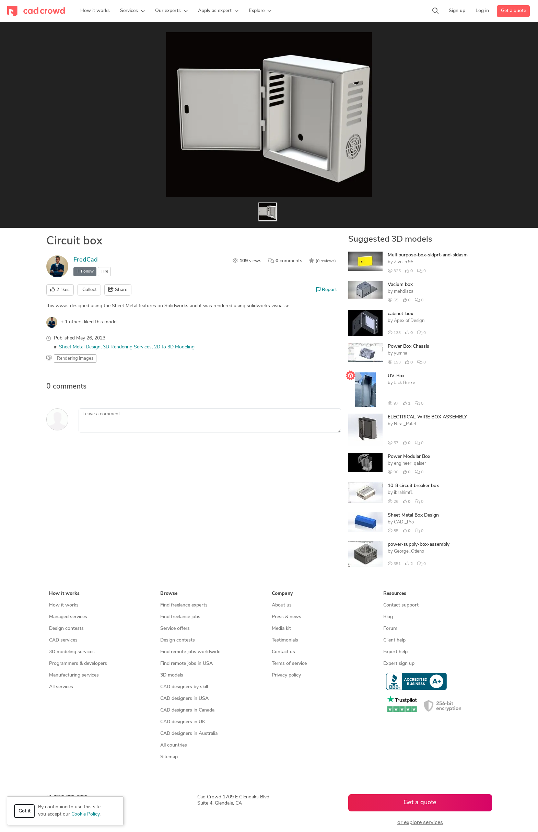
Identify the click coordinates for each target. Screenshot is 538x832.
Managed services (68, 617)
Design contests (66, 628)
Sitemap (169, 757)
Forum (390, 628)
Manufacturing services (74, 675)
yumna (400, 353)
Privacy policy (286, 675)
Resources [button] (394, 593)
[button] (132, 11)
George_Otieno (409, 551)
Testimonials (285, 640)
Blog (388, 617)
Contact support (401, 605)
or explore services (420, 822)
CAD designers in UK (182, 722)
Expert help (395, 652)
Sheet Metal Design (80, 347)
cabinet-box (400, 313)
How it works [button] (64, 593)
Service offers (175, 628)
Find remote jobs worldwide (190, 652)
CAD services (63, 640)
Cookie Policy (85, 814)
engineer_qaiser (410, 463)
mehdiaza (403, 291)
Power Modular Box (409, 456)
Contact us (283, 652)
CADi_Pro (404, 522)
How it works (64, 605)
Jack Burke (404, 383)
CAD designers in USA (184, 698)
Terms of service (289, 663)
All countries (173, 745)
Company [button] (282, 593)
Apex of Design (409, 321)
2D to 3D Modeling (174, 347)
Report (326, 289)
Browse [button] (168, 593)
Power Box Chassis (408, 346)
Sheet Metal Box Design (413, 515)
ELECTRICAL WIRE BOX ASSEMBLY (427, 417)
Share (117, 289)
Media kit (281, 628)
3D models (171, 675)
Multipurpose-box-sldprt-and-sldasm (428, 255)
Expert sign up (398, 663)
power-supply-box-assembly (418, 544)
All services (61, 687)
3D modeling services (72, 652)
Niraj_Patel (405, 424)
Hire (104, 271)
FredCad (85, 260)
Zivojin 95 (403, 262)
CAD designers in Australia (189, 733)
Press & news (286, 617)
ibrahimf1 (403, 492)
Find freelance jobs (180, 617)
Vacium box (400, 284)
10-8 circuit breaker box (413, 485)
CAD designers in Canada (187, 710)
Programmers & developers (78, 663)
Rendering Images (75, 358)
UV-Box (396, 376)
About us (282, 605)
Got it (25, 811)
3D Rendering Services (127, 347)
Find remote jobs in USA (186, 663)
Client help (394, 640)
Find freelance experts (184, 605)
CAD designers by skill (184, 687)
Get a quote (513, 10)
